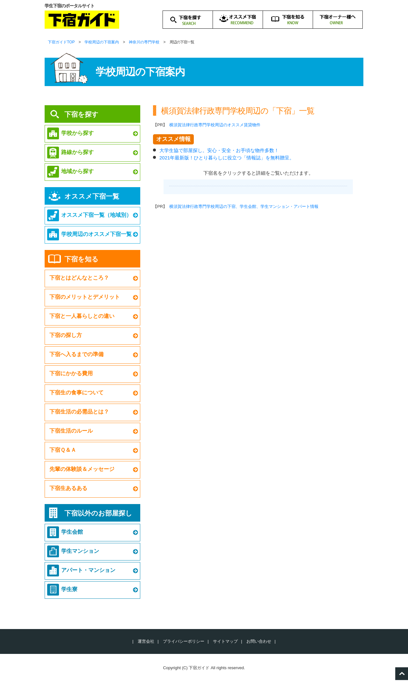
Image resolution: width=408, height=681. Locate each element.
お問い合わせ (258, 641)
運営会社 (146, 641)
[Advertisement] (258, 279)
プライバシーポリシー (183, 641)
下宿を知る (81, 259)
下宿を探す (81, 114)
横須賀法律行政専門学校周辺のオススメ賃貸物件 (214, 124)
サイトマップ (225, 641)
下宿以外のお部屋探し (98, 513)
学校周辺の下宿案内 (101, 42)
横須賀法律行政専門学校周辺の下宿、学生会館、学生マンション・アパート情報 (243, 206)
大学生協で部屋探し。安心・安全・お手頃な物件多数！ (219, 150)
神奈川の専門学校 (144, 42)
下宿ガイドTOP (61, 42)
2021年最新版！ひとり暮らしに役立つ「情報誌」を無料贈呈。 (226, 157)
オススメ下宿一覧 (91, 196)
